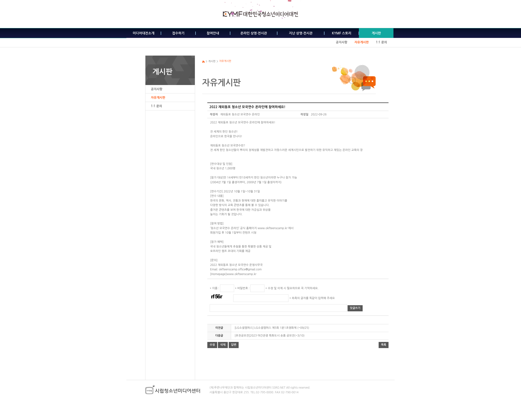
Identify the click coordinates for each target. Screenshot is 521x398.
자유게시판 (361, 42)
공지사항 (341, 42)
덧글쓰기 (355, 308)
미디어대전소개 (143, 33)
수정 (212, 344)
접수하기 (178, 33)
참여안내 (213, 33)
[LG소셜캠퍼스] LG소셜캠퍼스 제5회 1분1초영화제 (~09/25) (272, 327)
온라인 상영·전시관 (253, 33)
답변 (233, 344)
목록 (383, 344)
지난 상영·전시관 (301, 33)
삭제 (222, 344)
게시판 (376, 33)
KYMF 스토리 (341, 33)
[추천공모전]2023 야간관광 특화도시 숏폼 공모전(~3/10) (270, 335)
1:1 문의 (381, 42)
